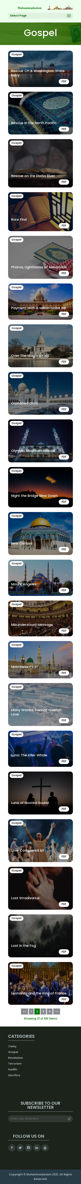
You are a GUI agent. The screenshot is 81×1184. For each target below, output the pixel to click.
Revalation (15, 1058)
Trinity (12, 1046)
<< (24, 1011)
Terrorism (15, 1064)
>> (56, 1011)
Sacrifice (14, 1075)
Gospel (13, 1052)
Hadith (12, 1069)
